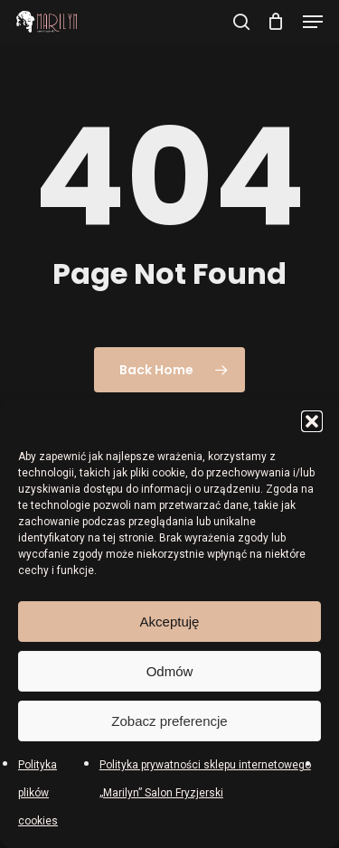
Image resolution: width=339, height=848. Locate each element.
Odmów (169, 671)
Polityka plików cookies (38, 792)
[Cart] (276, 22)
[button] (312, 421)
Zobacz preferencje (169, 721)
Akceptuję (170, 621)
